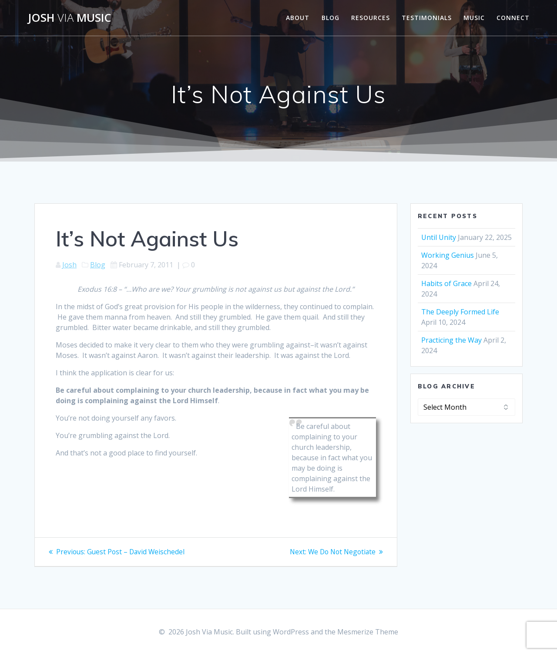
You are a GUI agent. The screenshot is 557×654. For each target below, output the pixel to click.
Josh (69, 265)
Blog (330, 17)
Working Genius (447, 255)
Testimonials (427, 17)
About (297, 17)
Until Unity (438, 237)
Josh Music (69, 18)
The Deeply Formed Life (460, 312)
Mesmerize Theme (367, 632)
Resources (370, 17)
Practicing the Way (451, 340)
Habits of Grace (446, 283)
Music (474, 17)
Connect (513, 17)
